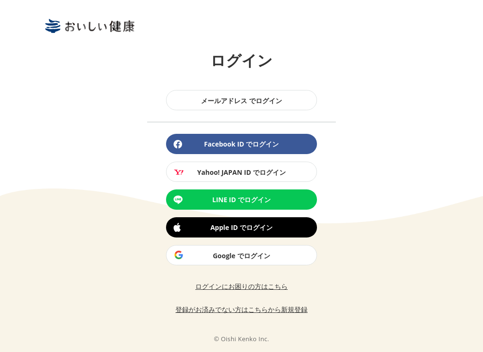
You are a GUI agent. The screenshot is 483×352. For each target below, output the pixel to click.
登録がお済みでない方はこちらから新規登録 (241, 309)
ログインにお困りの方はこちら (241, 286)
